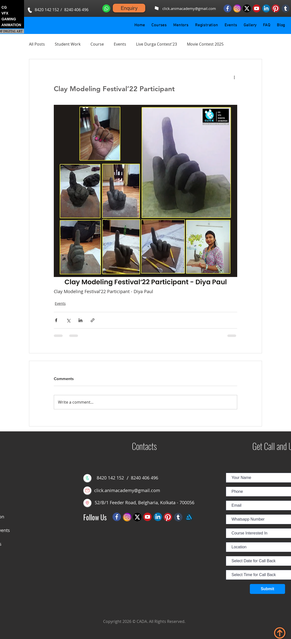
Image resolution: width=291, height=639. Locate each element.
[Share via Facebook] (56, 320)
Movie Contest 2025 (205, 44)
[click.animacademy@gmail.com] (189, 8)
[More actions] (234, 77)
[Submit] (267, 589)
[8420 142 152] (46, 10)
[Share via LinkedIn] (80, 320)
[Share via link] (92, 320)
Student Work (68, 44)
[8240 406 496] (76, 10)
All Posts (37, 44)
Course (97, 44)
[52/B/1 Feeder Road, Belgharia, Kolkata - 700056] (144, 503)
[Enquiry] (129, 8)
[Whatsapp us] (106, 8)
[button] (159, 25)
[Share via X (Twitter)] (68, 320)
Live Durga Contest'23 (156, 44)
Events (120, 44)
